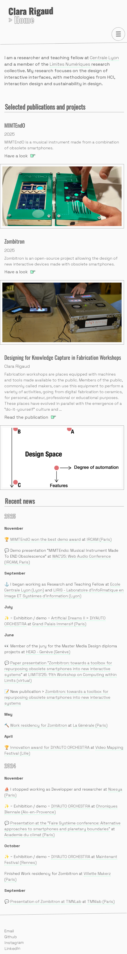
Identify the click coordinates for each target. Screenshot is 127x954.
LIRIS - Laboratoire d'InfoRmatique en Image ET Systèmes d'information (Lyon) (64, 593)
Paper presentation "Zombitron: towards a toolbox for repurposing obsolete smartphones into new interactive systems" (58, 668)
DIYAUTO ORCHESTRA (70, 806)
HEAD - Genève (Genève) (48, 651)
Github (10, 936)
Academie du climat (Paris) (29, 834)
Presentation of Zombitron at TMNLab (45, 901)
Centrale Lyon (104, 57)
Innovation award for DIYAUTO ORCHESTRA (50, 747)
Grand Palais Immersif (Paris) (59, 623)
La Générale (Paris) (90, 725)
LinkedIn (12, 948)
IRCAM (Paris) (99, 539)
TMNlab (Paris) (101, 901)
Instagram (14, 942)
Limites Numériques (70, 64)
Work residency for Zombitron (38, 725)
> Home (31, 16)
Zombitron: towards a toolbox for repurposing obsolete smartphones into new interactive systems (57, 697)
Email (9, 931)
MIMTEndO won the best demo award (45, 539)
